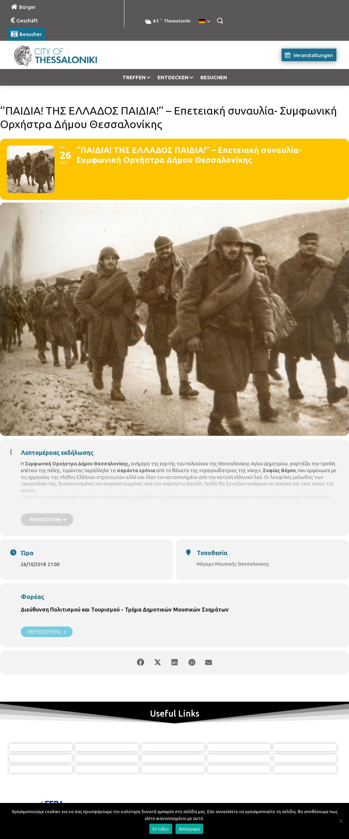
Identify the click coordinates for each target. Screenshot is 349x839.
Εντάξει (161, 828)
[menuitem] (204, 21)
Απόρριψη (189, 828)
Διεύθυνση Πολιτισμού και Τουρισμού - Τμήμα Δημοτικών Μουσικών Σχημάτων (125, 609)
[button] (220, 20)
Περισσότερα (47, 632)
